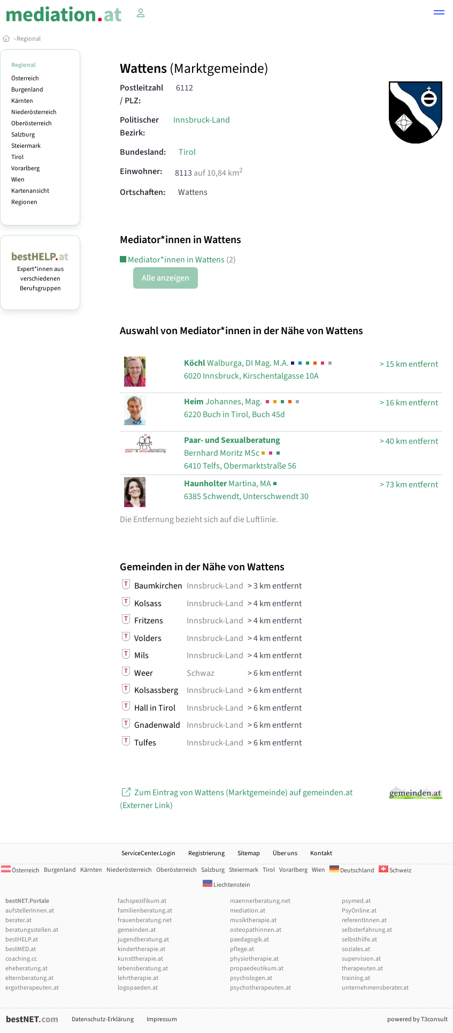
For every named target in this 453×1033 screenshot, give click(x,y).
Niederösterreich (34, 112)
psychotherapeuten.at (260, 987)
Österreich (25, 78)
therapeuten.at (362, 968)
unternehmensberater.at (375, 987)
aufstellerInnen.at (29, 910)
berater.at (18, 920)
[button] (439, 14)
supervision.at (361, 958)
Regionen (24, 202)
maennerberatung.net (260, 901)
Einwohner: (141, 171)
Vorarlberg (25, 168)
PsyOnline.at (359, 910)
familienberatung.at (145, 910)
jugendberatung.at (143, 939)
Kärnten (22, 100)
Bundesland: (143, 152)
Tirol (17, 157)
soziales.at (356, 949)
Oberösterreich (31, 123)
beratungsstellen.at (31, 929)
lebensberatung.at (143, 968)
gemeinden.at (137, 929)
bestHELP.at (21, 939)
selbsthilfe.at (359, 939)
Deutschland (351, 870)
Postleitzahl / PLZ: (141, 94)
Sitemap (248, 853)
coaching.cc (21, 958)
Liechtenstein (226, 884)
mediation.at (247, 910)
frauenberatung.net (145, 920)
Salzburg (23, 134)
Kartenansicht (30, 190)
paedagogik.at (249, 939)
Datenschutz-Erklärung (103, 1019)
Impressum (162, 1019)
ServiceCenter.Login (148, 853)
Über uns (285, 853)
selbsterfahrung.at (367, 929)
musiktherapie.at (253, 920)
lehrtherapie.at (138, 978)
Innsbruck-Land (201, 120)
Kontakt (321, 853)
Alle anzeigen (165, 278)
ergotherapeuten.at (32, 987)
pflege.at (242, 949)
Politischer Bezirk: (139, 126)
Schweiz (395, 870)
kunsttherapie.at (140, 958)
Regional (29, 38)
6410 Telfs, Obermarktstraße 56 (240, 453)
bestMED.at (20, 949)
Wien (18, 179)
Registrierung (206, 853)
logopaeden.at (138, 987)
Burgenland (27, 89)
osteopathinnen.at (255, 929)
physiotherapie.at (254, 958)
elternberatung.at (29, 978)
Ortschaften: (142, 192)
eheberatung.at (26, 968)
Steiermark (26, 145)
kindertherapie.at (141, 949)
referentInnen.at (364, 920)
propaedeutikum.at (256, 968)
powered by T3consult (417, 1019)
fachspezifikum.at (142, 901)
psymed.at (356, 901)
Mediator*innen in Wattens (178, 260)
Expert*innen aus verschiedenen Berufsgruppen (40, 274)
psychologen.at (251, 978)
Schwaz (200, 673)
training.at (356, 978)
